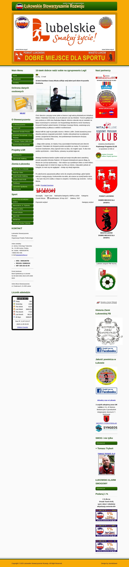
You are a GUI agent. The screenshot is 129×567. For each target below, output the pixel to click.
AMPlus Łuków (18, 209)
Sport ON (16, 216)
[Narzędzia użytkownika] (37, 74)
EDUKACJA (101, 443)
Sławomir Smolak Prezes (21, 132)
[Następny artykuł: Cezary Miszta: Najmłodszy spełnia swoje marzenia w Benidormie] (87, 202)
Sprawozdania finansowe (21, 145)
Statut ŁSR (16, 128)
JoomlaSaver (112, 563)
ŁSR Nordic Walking (19, 159)
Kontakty (16, 83)
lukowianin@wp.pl (21, 255)
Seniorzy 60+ (17, 155)
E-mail (44, 77)
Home (15, 75)
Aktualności (17, 79)
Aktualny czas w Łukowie (106, 400)
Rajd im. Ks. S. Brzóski (20, 169)
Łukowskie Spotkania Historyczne (20, 188)
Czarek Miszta (18, 212)
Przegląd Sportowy (47, 185)
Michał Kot (16, 219)
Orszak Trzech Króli (19, 179)
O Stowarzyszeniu (19, 125)
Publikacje (16, 183)
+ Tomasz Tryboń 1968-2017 (22, 141)
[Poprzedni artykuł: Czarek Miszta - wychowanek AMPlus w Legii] (41, 202)
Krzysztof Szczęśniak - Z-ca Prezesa (22, 136)
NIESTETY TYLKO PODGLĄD (106, 427)
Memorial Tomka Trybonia (21, 223)
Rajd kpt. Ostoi (18, 172)
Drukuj (38, 77)
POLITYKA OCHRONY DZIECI (20, 201)
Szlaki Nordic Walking (20, 176)
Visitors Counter (22, 327)
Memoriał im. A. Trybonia (21, 205)
